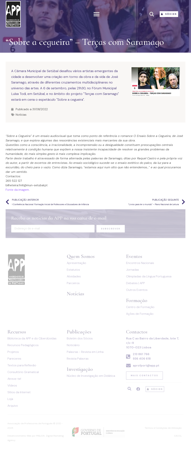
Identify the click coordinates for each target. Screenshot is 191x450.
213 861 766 (141, 354)
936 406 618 (142, 359)
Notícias (21, 115)
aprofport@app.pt (146, 365)
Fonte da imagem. (17, 190)
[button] (97, 14)
